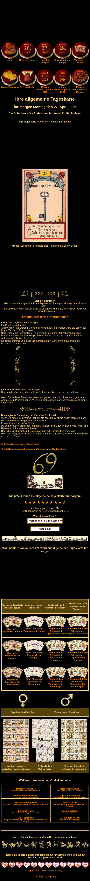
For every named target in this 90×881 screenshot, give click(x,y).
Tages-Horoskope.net (69, 796)
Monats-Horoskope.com (26, 796)
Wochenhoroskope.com (26, 803)
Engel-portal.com (26, 819)
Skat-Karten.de (69, 804)
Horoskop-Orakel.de (26, 790)
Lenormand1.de (69, 812)
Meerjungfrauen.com (69, 819)
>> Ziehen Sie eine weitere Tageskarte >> (21, 444)
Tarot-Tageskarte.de (69, 790)
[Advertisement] (45, 21)
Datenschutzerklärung (51, 870)
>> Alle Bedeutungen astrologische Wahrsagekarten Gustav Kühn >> (34, 449)
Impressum (33, 870)
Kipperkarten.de (26, 812)
